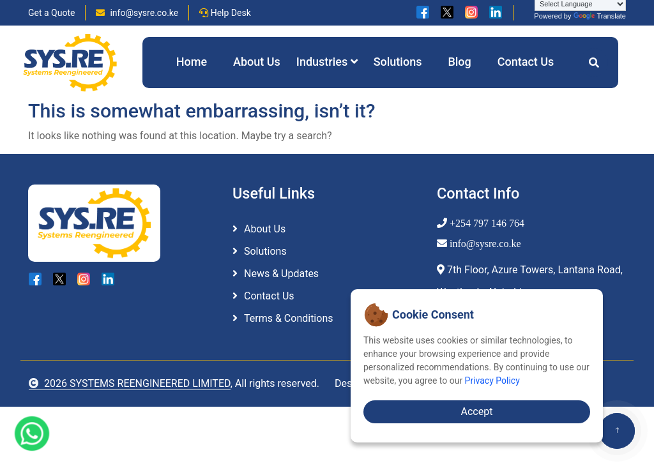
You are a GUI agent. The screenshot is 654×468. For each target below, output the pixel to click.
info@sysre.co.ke (137, 13)
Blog (459, 61)
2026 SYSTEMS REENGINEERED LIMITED (130, 383)
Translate (600, 16)
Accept (477, 411)
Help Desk (225, 13)
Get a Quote (51, 13)
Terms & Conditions (288, 318)
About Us (256, 61)
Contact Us (526, 61)
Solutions (398, 61)
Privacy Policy (492, 380)
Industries (327, 61)
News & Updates (281, 274)
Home (191, 61)
